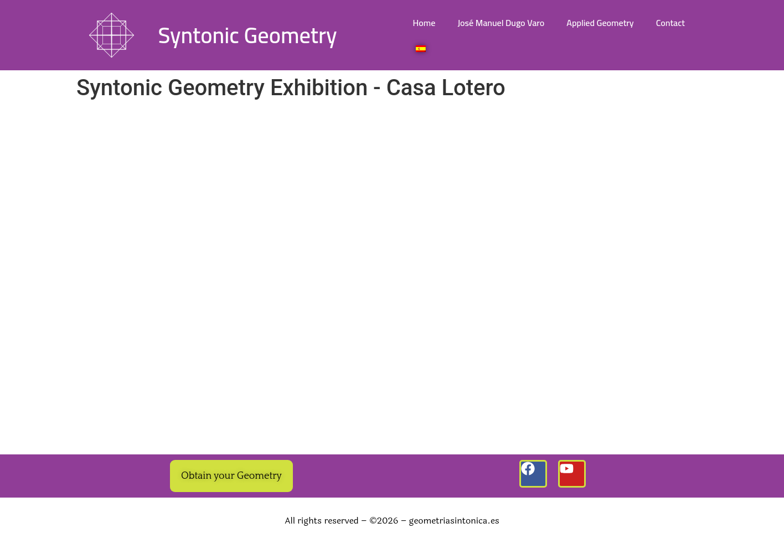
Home (424, 22)
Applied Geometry (599, 22)
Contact (670, 22)
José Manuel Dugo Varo (500, 22)
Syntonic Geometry (247, 35)
